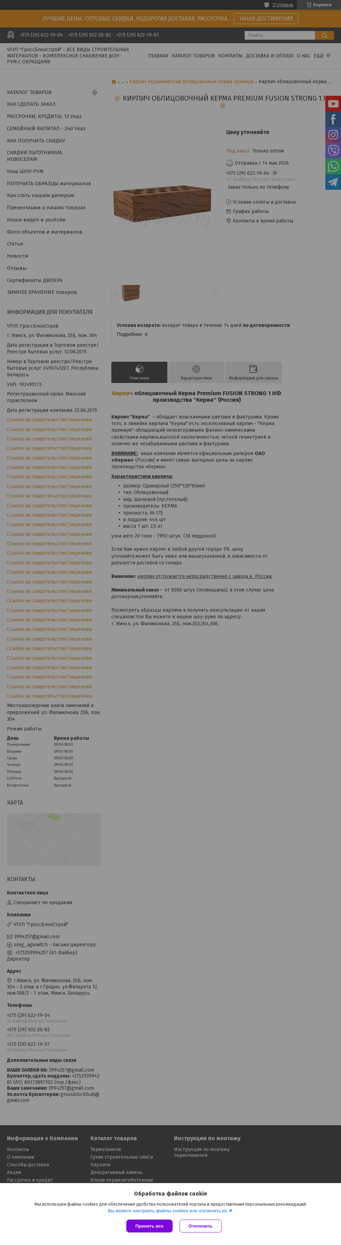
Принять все (149, 1226)
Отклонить (201, 1226)
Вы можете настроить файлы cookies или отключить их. (168, 1210)
